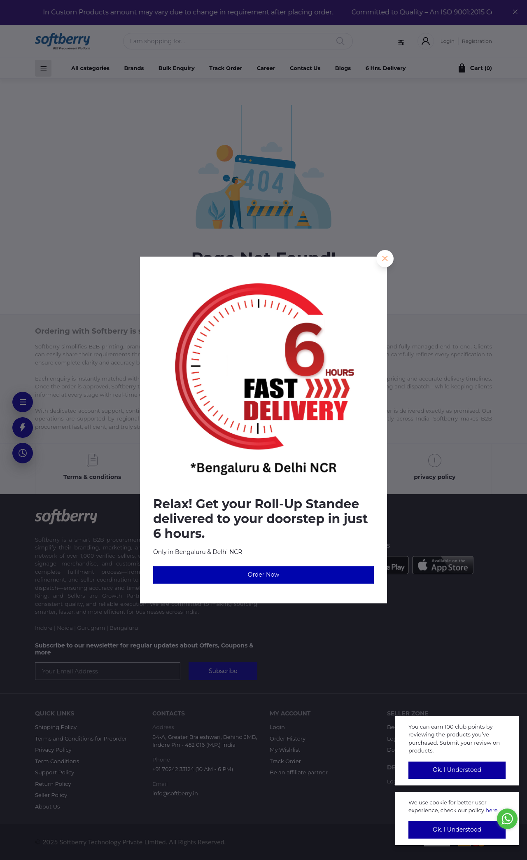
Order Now (264, 574)
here (491, 810)
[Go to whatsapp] (507, 819)
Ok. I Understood (457, 770)
